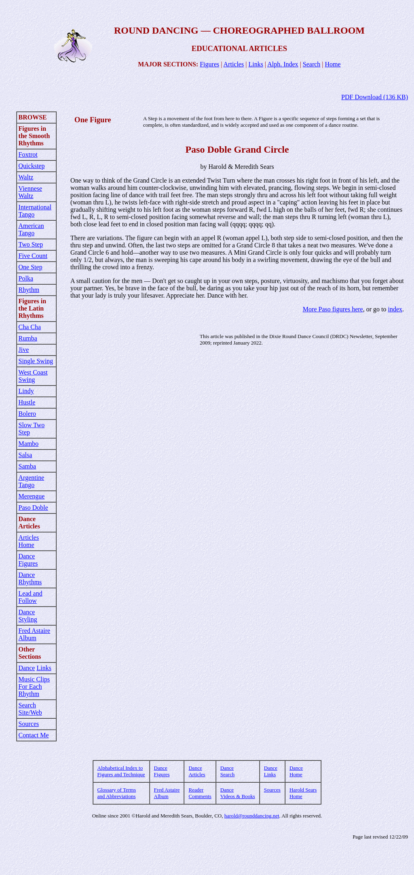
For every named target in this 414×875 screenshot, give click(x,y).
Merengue (32, 496)
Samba (27, 466)
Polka (26, 278)
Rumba (28, 338)
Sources (29, 723)
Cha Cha (30, 327)
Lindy (26, 390)
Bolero (27, 413)
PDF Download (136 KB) (374, 97)
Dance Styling (28, 616)
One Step (30, 267)
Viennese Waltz (30, 192)
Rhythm (29, 289)
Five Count (33, 255)
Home (333, 64)
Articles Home (29, 541)
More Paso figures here (333, 309)
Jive (24, 349)
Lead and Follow (30, 597)
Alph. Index (282, 64)
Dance (27, 667)
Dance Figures (28, 560)
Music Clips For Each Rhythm (34, 686)
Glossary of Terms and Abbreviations (116, 793)
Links (255, 64)
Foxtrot (28, 154)
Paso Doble (33, 507)
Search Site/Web (30, 709)
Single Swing (36, 361)
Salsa (25, 454)
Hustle (27, 402)
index (395, 309)
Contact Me (34, 735)
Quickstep (32, 165)
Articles (234, 64)
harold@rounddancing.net (251, 816)
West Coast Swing (33, 376)
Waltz (26, 177)
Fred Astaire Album (35, 634)
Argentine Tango (31, 481)
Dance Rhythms (30, 578)
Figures (209, 64)
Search (312, 64)
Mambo (29, 443)
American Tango (31, 229)
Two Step (31, 244)
